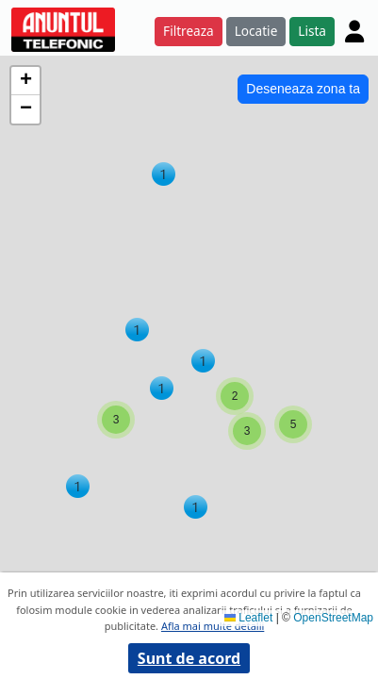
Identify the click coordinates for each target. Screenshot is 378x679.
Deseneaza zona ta (303, 88)
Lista (312, 31)
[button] (163, 174)
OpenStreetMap (333, 617)
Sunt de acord (189, 658)
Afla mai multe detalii (212, 626)
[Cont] (354, 31)
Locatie (256, 31)
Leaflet (248, 617)
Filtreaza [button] (188, 31)
